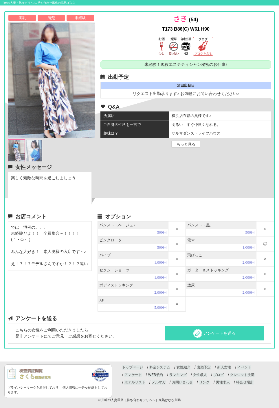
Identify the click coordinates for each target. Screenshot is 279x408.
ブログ (218, 375)
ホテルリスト (134, 383)
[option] (51, 80)
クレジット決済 (242, 375)
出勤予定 (203, 368)
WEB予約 (155, 375)
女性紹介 (183, 368)
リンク (204, 383)
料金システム (159, 368)
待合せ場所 (244, 383)
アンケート (133, 375)
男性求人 (222, 383)
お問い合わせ (182, 383)
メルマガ (158, 383)
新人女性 (223, 368)
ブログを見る (203, 53)
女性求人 (200, 375)
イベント (244, 368)
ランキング (177, 375)
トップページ (132, 368)
